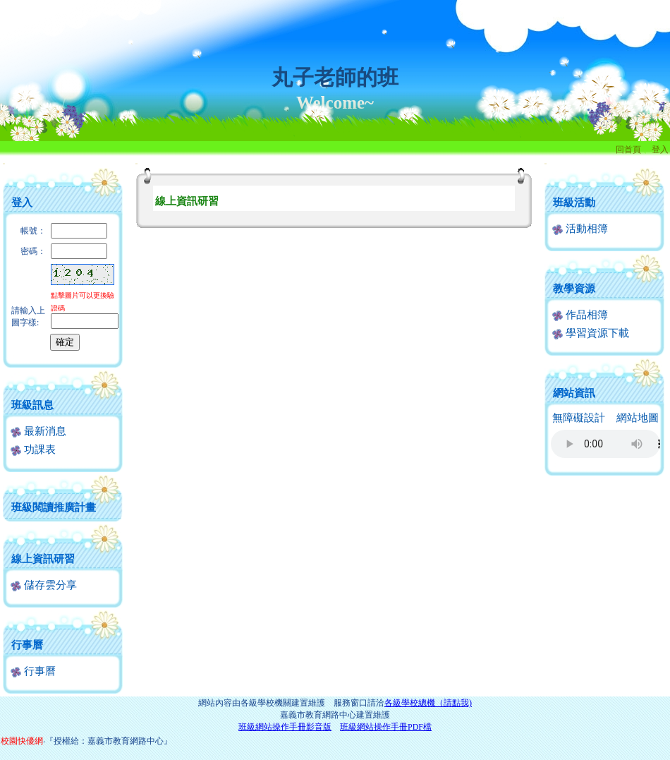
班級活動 (574, 202)
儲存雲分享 (44, 585)
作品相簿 (580, 314)
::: (4, 163)
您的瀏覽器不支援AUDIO (605, 444)
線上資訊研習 (43, 559)
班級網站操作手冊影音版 (284, 727)
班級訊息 (32, 405)
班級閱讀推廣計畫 (53, 507)
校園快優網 (22, 741)
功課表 (33, 449)
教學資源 (574, 288)
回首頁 (628, 150)
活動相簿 (580, 228)
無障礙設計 (578, 417)
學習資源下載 (590, 333)
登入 (660, 150)
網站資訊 (574, 393)
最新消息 (38, 431)
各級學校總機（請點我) (428, 703)
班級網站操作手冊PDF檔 (386, 727)
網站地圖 (637, 417)
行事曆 (27, 645)
